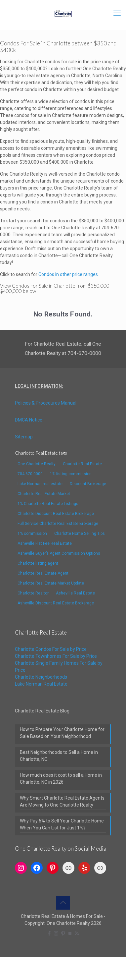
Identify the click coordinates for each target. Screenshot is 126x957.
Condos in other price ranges (68, 274)
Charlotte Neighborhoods (41, 677)
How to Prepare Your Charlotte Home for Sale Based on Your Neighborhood (62, 733)
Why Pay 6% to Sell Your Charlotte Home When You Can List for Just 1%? (62, 824)
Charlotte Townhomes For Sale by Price (56, 656)
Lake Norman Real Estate (41, 684)
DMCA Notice (28, 419)
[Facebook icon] (49, 933)
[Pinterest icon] (63, 933)
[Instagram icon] (56, 933)
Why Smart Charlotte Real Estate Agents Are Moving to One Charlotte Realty (62, 801)
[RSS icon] (76, 933)
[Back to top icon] (63, 903)
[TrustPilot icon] (69, 933)
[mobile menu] (117, 13)
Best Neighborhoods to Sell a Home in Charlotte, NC (59, 756)
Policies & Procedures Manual (45, 403)
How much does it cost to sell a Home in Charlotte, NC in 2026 (61, 778)
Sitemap (24, 436)
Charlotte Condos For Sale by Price (51, 649)
